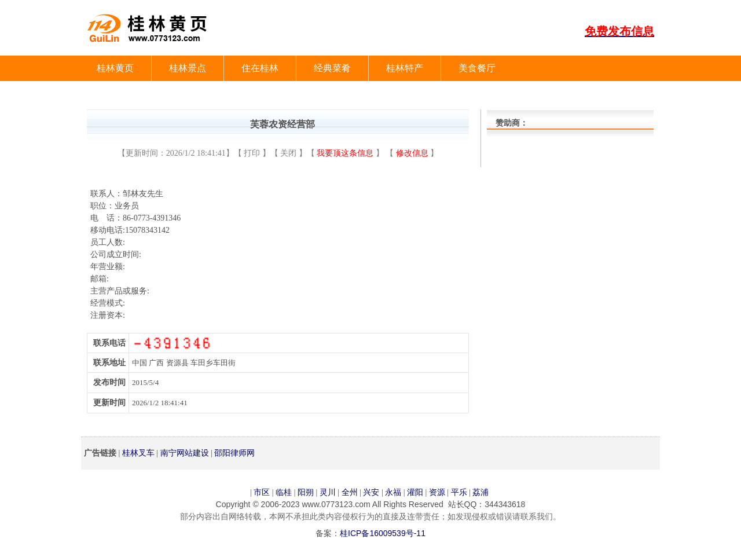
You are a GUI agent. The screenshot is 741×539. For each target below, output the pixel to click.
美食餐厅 (477, 68)
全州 (350, 492)
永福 (393, 492)
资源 (437, 492)
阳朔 (306, 492)
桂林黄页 (115, 68)
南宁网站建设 (184, 452)
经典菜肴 (332, 68)
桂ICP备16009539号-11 (382, 533)
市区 (262, 492)
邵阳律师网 (234, 452)
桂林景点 (187, 68)
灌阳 (415, 492)
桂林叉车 (138, 452)
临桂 (284, 492)
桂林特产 (404, 68)
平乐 (459, 492)
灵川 (328, 492)
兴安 (371, 492)
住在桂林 (259, 68)
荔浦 (480, 492)
